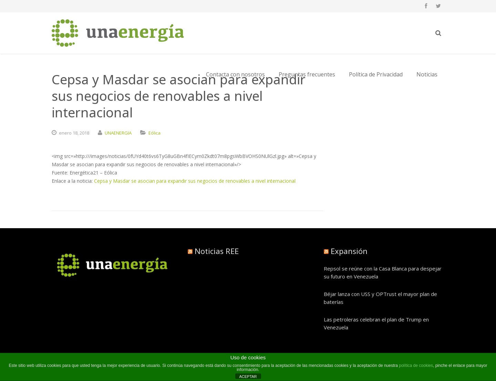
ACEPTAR (248, 376)
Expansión (349, 251)
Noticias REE (217, 251)
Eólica (154, 133)
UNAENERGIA (118, 133)
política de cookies (416, 365)
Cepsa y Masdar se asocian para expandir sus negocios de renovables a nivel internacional (195, 181)
